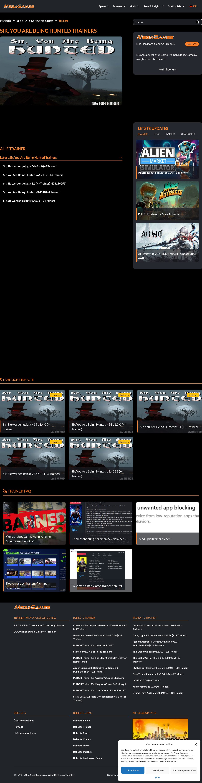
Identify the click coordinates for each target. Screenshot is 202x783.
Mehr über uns (168, 69)
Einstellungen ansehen (184, 770)
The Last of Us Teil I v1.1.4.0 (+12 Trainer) (155, 651)
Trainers (63, 20)
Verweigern (158, 770)
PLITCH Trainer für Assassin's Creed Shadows (98, 677)
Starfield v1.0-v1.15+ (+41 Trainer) (92, 651)
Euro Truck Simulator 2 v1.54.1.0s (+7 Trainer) (158, 674)
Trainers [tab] (143, 134)
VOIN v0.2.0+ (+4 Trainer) (147, 680)
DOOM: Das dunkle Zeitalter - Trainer (35, 631)
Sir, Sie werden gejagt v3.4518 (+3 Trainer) (29, 200)
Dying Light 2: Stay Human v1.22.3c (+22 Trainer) (160, 635)
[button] (195, 743)
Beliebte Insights (82, 751)
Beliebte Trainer (82, 726)
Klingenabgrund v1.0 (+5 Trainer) (151, 686)
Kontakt (18, 726)
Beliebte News (81, 745)
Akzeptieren (133, 770)
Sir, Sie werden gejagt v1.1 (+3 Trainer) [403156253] (34, 183)
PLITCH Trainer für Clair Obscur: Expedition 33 (99, 690)
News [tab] (157, 134)
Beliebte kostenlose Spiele (88, 757)
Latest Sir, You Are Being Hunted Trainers (28, 157)
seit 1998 (192, 43)
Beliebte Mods (81, 732)
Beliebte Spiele (81, 720)
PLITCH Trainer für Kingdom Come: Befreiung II (99, 684)
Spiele (20, 20)
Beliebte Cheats (82, 739)
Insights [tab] (170, 134)
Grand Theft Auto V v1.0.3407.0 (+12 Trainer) (158, 692)
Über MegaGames (24, 720)
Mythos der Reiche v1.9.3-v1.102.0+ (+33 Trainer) (160, 667)
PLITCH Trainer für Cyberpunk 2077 (93, 645)
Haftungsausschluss (25, 732)
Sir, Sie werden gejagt (41, 20)
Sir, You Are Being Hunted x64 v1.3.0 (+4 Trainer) (33, 175)
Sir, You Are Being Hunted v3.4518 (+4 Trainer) (31, 192)
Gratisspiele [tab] (188, 134)
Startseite (5, 20)
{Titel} (157, 777)
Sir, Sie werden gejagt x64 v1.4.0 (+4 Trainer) (30, 166)
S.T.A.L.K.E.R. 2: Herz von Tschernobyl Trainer (39, 625)
